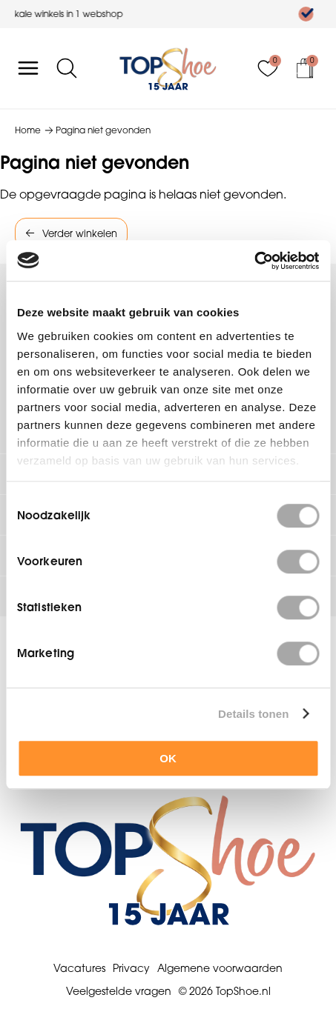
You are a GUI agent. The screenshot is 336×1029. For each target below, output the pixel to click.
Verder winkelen (79, 233)
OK (168, 758)
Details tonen (253, 713)
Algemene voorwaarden (220, 968)
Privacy (131, 968)
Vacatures (79, 968)
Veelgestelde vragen (118, 991)
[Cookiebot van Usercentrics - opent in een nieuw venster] (254, 260)
